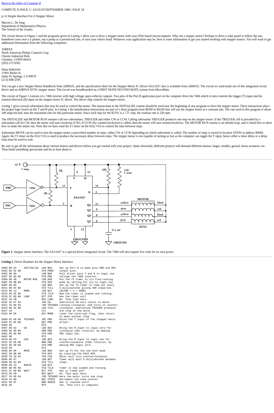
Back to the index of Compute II (21, 3)
